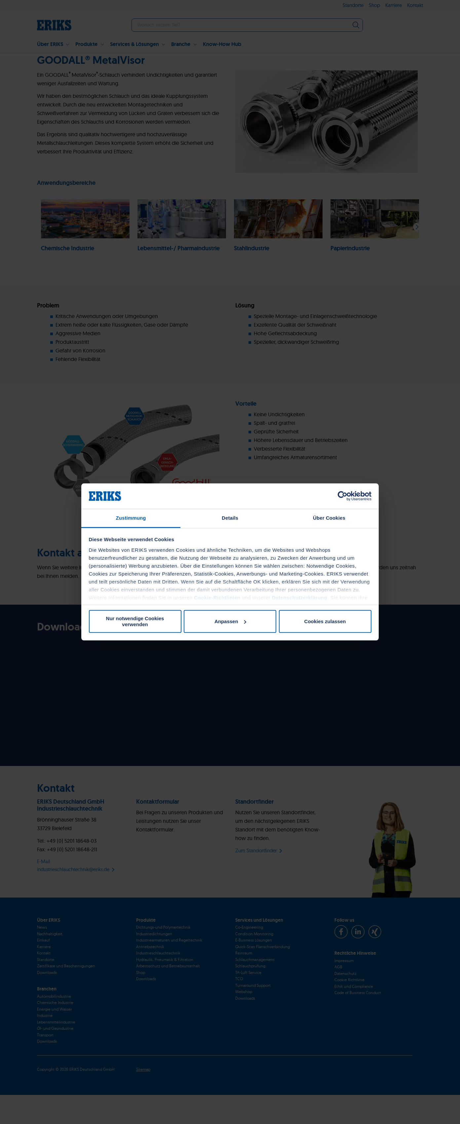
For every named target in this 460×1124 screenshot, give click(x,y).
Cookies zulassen (325, 621)
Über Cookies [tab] (329, 518)
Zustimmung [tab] (131, 518)
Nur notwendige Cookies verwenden (135, 621)
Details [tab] (230, 518)
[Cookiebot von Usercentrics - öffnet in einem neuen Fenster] (342, 496)
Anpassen (230, 621)
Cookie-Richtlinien (217, 597)
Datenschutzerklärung (299, 597)
